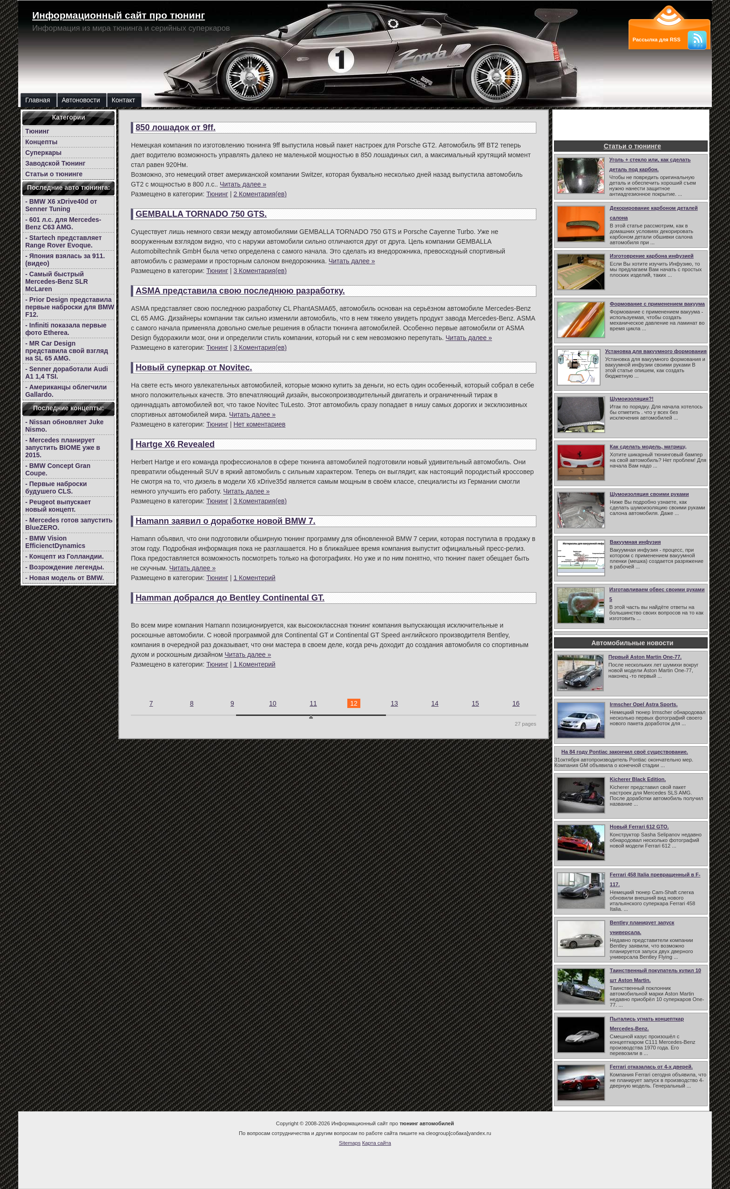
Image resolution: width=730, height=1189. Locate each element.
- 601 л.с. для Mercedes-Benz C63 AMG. (63, 223)
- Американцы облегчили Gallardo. (66, 390)
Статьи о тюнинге (53, 174)
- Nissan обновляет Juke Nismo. (64, 425)
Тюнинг (37, 131)
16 (516, 703)
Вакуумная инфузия (635, 542)
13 (394, 703)
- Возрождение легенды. (64, 567)
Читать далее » (243, 184)
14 (435, 703)
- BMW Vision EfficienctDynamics (55, 541)
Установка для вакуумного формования (656, 351)
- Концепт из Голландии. (64, 556)
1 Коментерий (254, 577)
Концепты (41, 142)
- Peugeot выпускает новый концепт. (58, 505)
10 (273, 703)
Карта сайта (376, 1143)
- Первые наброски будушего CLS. (56, 487)
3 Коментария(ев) (260, 270)
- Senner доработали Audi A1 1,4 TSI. (66, 372)
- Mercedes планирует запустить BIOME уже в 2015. (62, 447)
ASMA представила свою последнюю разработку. (240, 290)
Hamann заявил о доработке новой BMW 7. (225, 521)
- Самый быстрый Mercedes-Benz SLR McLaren (56, 281)
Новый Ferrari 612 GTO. (639, 826)
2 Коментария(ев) (260, 194)
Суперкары (43, 152)
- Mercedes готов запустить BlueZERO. (69, 523)
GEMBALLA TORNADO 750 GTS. (201, 214)
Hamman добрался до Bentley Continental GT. (229, 597)
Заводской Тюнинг (55, 163)
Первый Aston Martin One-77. (645, 657)
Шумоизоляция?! (632, 398)
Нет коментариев (259, 424)
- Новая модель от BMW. (64, 577)
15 (475, 703)
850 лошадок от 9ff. (175, 127)
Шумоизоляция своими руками (649, 494)
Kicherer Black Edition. (638, 779)
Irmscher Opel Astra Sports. (644, 704)
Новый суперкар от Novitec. (193, 367)
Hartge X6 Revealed (175, 444)
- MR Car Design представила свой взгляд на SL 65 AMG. (66, 351)
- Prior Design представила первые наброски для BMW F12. (69, 307)
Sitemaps (350, 1143)
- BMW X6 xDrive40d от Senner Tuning (61, 205)
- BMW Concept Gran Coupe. (57, 469)
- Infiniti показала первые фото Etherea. (66, 328)
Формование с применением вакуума (657, 304)
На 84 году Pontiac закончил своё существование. (624, 752)
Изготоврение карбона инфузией (652, 256)
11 (313, 703)
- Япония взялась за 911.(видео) (65, 259)
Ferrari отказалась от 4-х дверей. (651, 1066)
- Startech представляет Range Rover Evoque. (63, 241)
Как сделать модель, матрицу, (648, 446)
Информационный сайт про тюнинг (118, 15)
